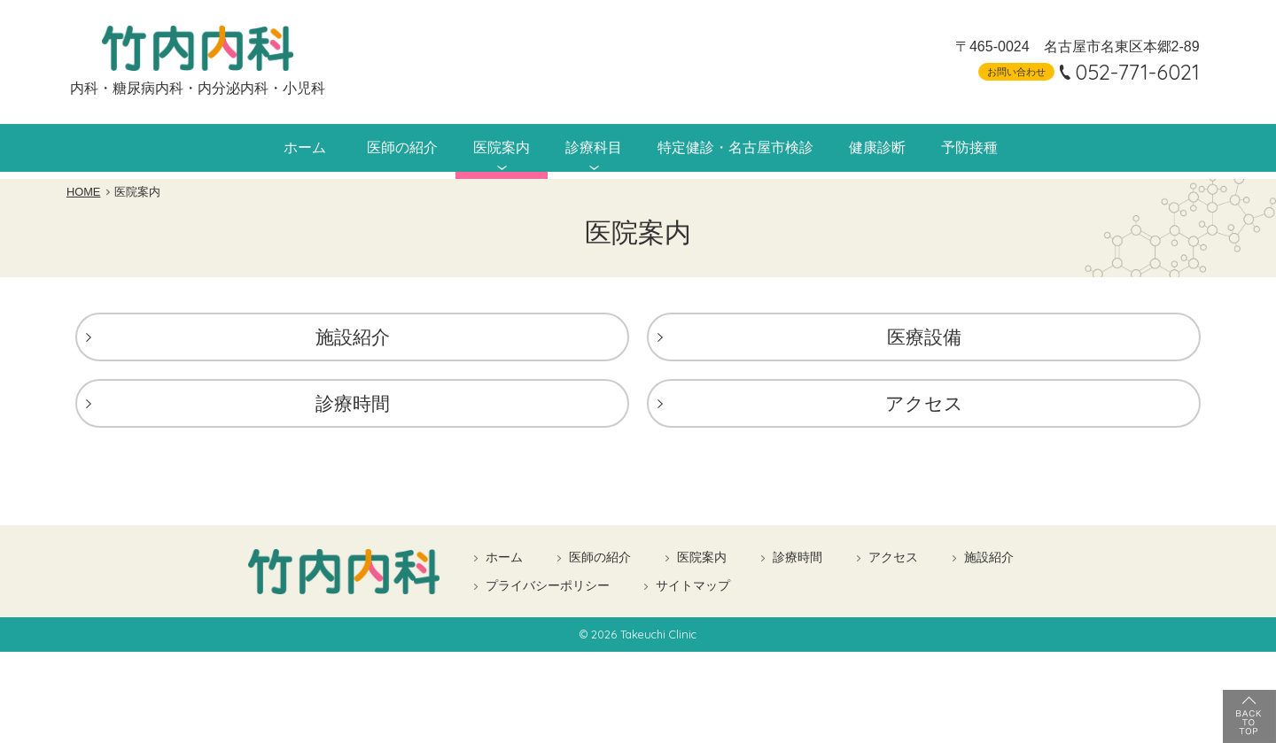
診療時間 (352, 407)
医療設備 (924, 340)
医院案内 (485, 149)
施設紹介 (352, 340)
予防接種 (994, 149)
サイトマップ (693, 589)
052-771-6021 (1126, 71)
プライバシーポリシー (548, 589)
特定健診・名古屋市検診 (740, 149)
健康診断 (895, 149)
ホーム (276, 149)
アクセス (924, 407)
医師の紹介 (378, 149)
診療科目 (585, 149)
